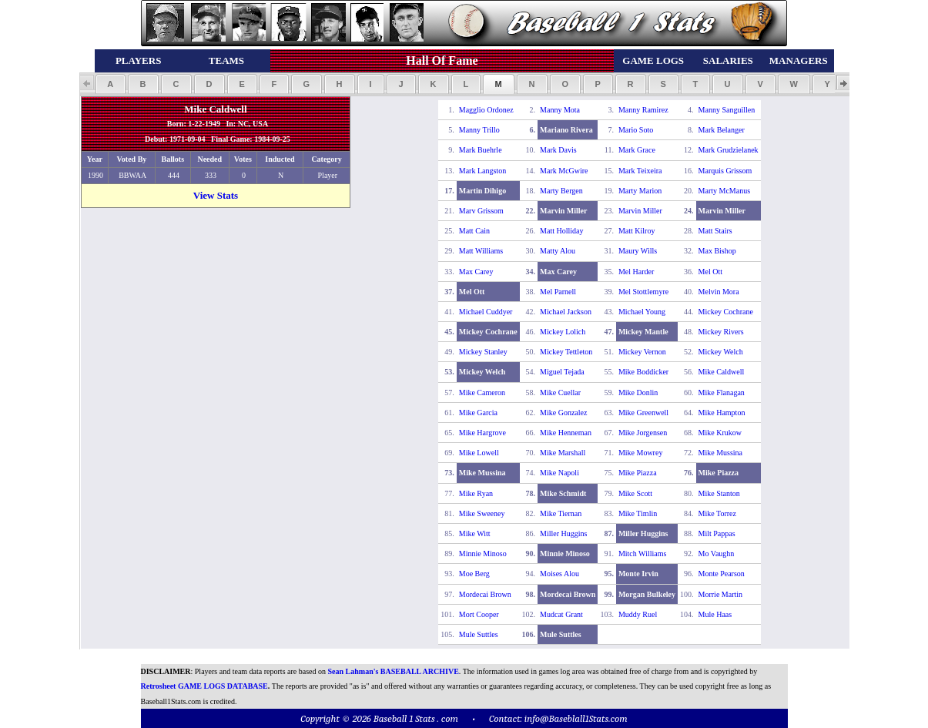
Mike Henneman (565, 432)
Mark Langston (482, 170)
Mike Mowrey (640, 452)
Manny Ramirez (643, 110)
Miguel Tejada (562, 371)
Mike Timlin (637, 513)
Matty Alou (557, 251)
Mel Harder (636, 271)
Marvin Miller (640, 210)
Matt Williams (481, 251)
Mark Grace (636, 150)
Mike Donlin (638, 392)
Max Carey (476, 271)
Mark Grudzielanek (729, 150)
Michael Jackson (565, 311)
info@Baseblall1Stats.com (576, 718)
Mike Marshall (562, 452)
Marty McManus (725, 190)
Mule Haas (715, 614)
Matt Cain (474, 230)
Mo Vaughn (717, 553)
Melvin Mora (719, 291)
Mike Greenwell (643, 412)
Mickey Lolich (562, 331)
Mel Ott (710, 271)
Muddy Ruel (637, 614)
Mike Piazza (637, 472)
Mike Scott (635, 493)
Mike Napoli (559, 472)
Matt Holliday (561, 230)
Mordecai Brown (485, 594)
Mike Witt (475, 533)
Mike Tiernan (560, 513)
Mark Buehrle (480, 150)
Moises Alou (559, 573)
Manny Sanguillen (727, 110)
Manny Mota (560, 110)
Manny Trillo (479, 130)
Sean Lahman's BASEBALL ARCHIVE (393, 671)
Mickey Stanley (483, 351)
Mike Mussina (721, 452)
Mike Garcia (478, 412)
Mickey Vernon (642, 351)
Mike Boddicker (643, 371)
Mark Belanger (722, 130)
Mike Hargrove (482, 432)
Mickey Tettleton (566, 351)
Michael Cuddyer (486, 311)
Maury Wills (637, 251)
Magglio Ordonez (486, 110)
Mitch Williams (642, 553)
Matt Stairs (715, 230)
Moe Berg (474, 573)
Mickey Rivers (721, 331)
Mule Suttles (478, 634)
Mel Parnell (558, 291)
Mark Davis (558, 150)
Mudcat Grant (561, 614)
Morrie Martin (721, 594)
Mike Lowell (479, 452)
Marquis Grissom (725, 170)
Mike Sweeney (482, 513)
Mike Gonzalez (563, 412)
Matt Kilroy (636, 230)
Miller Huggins (563, 533)
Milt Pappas (717, 533)
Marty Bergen (561, 190)
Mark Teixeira (640, 170)
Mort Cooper (479, 614)
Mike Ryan (476, 493)
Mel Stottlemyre (643, 291)
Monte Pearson (722, 573)
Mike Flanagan (722, 392)
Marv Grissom (481, 210)
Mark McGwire (564, 170)
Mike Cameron (482, 392)
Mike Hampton (722, 412)
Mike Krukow (720, 432)
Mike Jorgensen (642, 432)
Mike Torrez (717, 513)
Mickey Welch (721, 351)
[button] (110, 84)
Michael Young (641, 311)
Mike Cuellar (560, 392)
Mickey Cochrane (726, 311)
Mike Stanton (719, 493)
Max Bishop (717, 251)
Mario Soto (635, 130)
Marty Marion (640, 190)
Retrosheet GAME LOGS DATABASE (204, 686)
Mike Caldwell (722, 371)
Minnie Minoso (483, 553)
